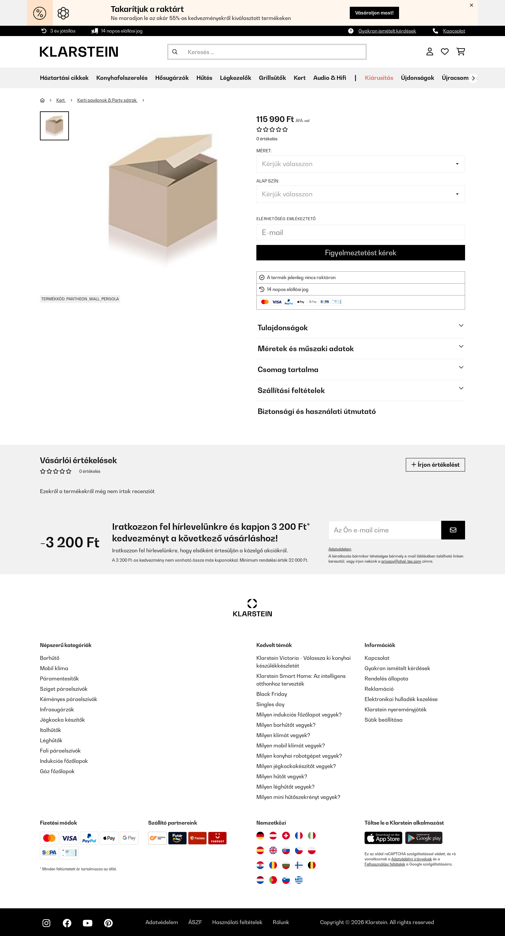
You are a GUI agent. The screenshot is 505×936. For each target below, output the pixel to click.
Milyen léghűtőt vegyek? (285, 786)
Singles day (270, 704)
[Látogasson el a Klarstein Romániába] (273, 865)
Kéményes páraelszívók (68, 699)
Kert (61, 100)
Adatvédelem (340, 549)
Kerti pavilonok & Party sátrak (107, 100)
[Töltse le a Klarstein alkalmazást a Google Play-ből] (424, 838)
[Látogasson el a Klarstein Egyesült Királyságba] (273, 850)
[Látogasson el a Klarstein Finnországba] (299, 865)
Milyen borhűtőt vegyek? (286, 725)
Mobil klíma (54, 668)
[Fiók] (429, 52)
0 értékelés (267, 138)
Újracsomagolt (462, 77)
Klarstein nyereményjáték (396, 709)
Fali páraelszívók (60, 750)
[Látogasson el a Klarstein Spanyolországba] (260, 850)
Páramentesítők (59, 678)
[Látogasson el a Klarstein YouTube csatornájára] (87, 923)
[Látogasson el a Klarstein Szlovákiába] (286, 850)
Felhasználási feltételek (385, 864)
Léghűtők (51, 740)
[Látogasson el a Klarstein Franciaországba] (299, 835)
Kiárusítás (379, 77)
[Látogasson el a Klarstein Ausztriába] (273, 835)
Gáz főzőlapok (57, 771)
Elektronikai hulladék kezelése (401, 699)
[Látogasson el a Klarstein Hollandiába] (260, 880)
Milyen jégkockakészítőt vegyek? (296, 766)
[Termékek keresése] (267, 52)
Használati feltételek (237, 922)
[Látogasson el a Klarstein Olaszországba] (312, 835)
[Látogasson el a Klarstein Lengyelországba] (312, 850)
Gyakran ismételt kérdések (387, 30)
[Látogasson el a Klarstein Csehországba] (299, 850)
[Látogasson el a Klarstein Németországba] (260, 835)
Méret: (264, 150)
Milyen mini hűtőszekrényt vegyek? (298, 797)
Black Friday (271, 694)
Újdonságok (417, 77)
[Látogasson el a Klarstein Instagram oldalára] (46, 923)
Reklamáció (379, 689)
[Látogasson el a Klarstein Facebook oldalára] (67, 923)
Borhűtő (49, 658)
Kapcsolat (454, 30)
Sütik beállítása (384, 719)
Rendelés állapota (386, 678)
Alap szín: (267, 180)
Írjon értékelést (435, 464)
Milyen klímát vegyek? (283, 735)
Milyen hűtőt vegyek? (281, 776)
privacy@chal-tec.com (401, 561)
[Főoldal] (48, 100)
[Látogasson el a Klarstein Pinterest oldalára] (108, 923)
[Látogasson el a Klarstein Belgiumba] (312, 865)
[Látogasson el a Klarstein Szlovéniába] (286, 880)
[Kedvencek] (445, 52)
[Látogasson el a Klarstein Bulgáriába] (286, 865)
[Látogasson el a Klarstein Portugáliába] (273, 880)
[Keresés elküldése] (174, 52)
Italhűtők (50, 730)
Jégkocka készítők (62, 719)
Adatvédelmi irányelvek (411, 859)
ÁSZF (195, 922)
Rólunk (281, 922)
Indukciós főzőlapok (64, 761)
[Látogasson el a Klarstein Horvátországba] (260, 865)
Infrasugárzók (57, 709)
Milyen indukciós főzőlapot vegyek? (299, 714)
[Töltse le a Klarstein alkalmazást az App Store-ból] (384, 838)
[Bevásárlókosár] (460, 52)
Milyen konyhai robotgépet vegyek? (299, 756)
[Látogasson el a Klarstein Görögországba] (299, 880)
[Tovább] (473, 78)
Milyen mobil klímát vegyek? (290, 745)
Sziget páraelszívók (64, 689)
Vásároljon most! (374, 12)
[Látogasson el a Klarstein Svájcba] (286, 835)
